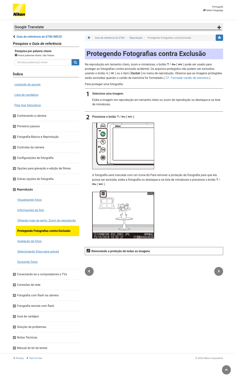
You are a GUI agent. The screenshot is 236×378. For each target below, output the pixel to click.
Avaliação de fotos (29, 241)
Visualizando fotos (29, 200)
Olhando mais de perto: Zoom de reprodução (46, 220)
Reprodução (136, 37)
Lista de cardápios (26, 95)
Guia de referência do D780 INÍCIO (39, 36)
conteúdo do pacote (27, 84)
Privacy (20, 358)
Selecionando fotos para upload (38, 251)
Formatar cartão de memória (189, 78)
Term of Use (35, 358)
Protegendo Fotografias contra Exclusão (43, 231)
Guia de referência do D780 (110, 37)
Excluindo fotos (27, 262)
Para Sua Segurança (27, 105)
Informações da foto (30, 210)
